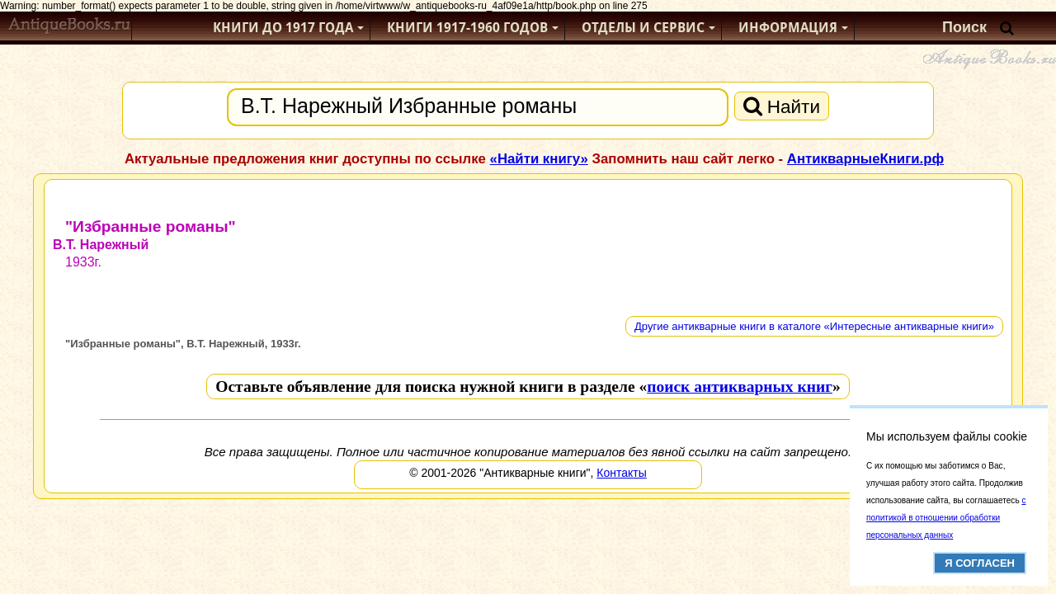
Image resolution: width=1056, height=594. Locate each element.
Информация (787, 27)
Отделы (643, 27)
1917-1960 (467, 27)
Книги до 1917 (283, 27)
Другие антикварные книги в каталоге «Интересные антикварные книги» (814, 326)
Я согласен (980, 563)
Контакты (621, 472)
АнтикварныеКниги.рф (865, 159)
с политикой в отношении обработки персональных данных (945, 518)
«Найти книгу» (539, 159)
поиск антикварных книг (739, 386)
